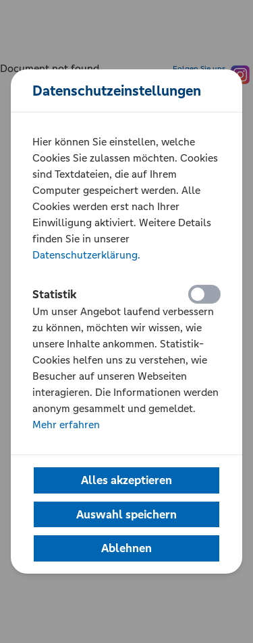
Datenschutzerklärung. (86, 254)
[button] (126, 480)
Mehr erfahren (66, 424)
